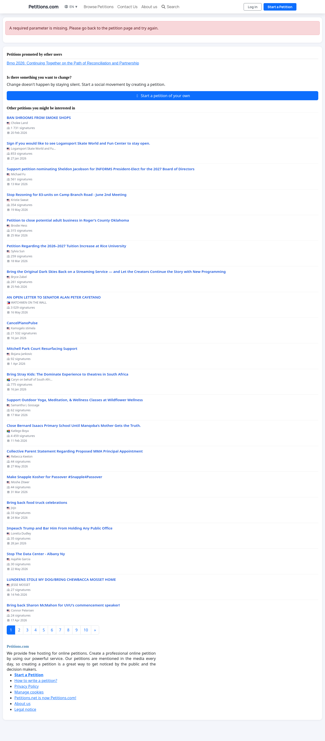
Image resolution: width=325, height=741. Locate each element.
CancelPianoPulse (22, 323)
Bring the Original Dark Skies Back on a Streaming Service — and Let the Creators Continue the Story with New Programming (116, 271)
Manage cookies (29, 692)
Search (170, 6)
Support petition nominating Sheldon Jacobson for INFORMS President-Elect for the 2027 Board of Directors (100, 169)
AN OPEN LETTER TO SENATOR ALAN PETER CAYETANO (54, 297)
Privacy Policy (26, 686)
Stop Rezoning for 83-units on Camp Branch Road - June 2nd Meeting (66, 194)
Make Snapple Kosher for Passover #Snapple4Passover (54, 477)
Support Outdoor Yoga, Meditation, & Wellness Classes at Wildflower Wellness (75, 400)
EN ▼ (71, 6)
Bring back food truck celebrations (37, 502)
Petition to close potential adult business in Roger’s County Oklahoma (68, 220)
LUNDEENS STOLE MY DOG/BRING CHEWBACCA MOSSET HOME (61, 579)
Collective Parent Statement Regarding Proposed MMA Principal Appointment (75, 451)
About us (149, 6)
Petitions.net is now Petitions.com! (45, 697)
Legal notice (25, 709)
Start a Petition (280, 7)
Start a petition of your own (162, 95)
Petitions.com (43, 7)
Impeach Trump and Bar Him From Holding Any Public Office (60, 528)
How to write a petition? (35, 680)
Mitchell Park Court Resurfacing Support (42, 348)
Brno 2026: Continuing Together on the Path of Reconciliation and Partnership (73, 63)
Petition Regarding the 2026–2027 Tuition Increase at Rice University (66, 246)
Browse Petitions (99, 6)
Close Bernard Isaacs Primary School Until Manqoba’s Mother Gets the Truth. (74, 425)
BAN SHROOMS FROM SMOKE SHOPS (39, 117)
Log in (252, 7)
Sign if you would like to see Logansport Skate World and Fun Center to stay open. (78, 143)
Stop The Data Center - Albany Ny (36, 554)
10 (86, 630)
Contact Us (127, 6)
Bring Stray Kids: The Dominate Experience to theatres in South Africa (67, 374)
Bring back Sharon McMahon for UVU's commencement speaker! (63, 605)
